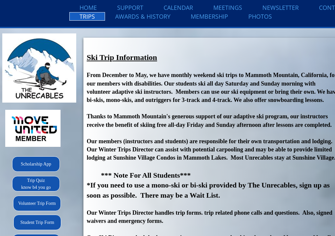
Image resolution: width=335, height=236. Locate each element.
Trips (87, 16)
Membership (209, 16)
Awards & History (142, 16)
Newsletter (280, 7)
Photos (260, 16)
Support (130, 7)
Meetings (227, 7)
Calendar (178, 7)
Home (88, 7)
